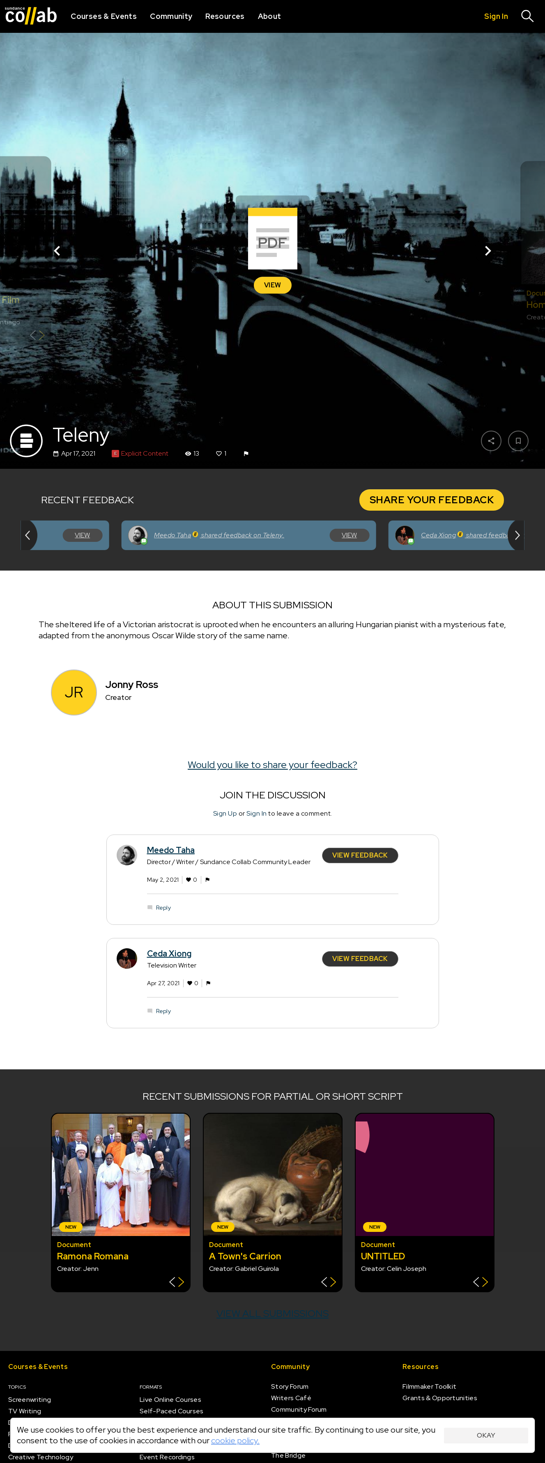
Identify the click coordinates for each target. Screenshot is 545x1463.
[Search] (527, 16)
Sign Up (225, 813)
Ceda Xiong (169, 953)
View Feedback (360, 855)
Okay (486, 1435)
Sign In (256, 813)
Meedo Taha (171, 850)
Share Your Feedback (432, 499)
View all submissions (272, 1313)
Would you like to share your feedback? (272, 764)
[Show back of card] (37, 336)
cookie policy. (235, 1440)
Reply (163, 907)
